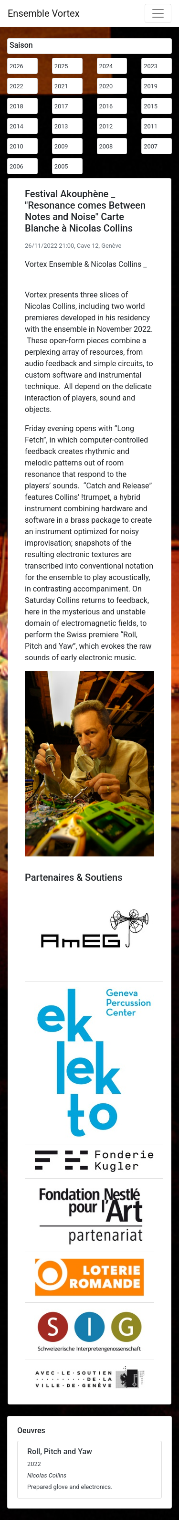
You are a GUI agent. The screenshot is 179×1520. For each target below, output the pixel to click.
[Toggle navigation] (158, 13)
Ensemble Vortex (44, 13)
